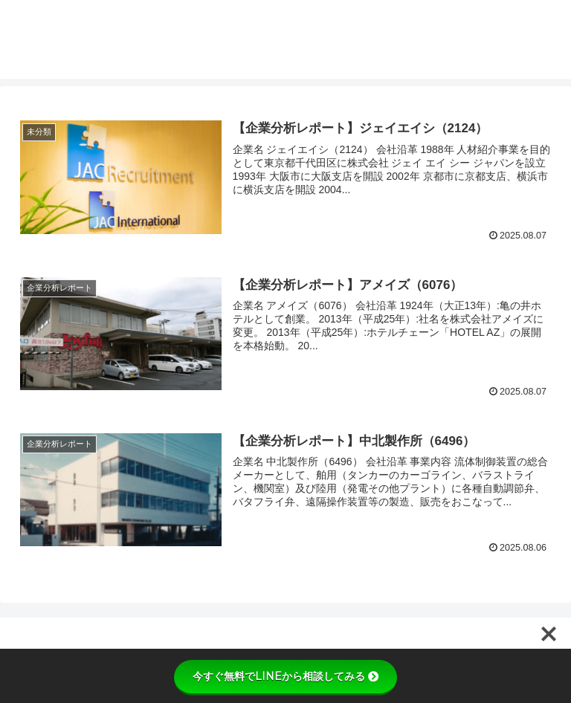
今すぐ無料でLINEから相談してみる (285, 676)
